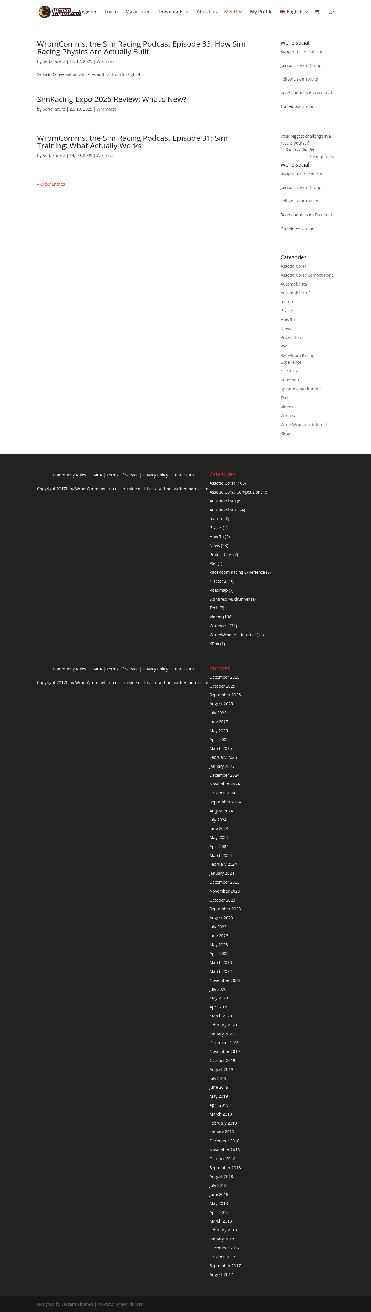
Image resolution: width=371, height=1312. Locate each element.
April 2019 (219, 1105)
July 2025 (218, 712)
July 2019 (218, 1078)
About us (207, 11)
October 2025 (222, 686)
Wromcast (106, 61)
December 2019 (224, 1042)
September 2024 (225, 802)
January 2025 (222, 766)
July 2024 (218, 820)
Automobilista (294, 284)
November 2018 (225, 1149)
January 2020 (222, 1034)
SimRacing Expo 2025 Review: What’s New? (111, 99)
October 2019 (222, 1060)
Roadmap (290, 380)
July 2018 (218, 1185)
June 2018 (219, 1194)
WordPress (132, 1304)
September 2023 (225, 908)
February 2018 (223, 1230)
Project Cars (292, 337)
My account (138, 11)
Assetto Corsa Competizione (307, 275)
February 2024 (223, 864)
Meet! (230, 11)
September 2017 (225, 1265)
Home (64, 11)
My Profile (261, 11)
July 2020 (218, 989)
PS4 (284, 346)
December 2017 (224, 1248)
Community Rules (69, 475)
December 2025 (224, 677)
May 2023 (219, 944)
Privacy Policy (155, 475)
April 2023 (219, 953)
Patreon (315, 51)
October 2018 (222, 1158)
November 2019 (225, 1051)
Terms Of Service (122, 475)
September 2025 (225, 694)
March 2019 (221, 1114)
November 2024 (225, 784)
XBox (285, 433)
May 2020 (219, 998)
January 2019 (222, 1131)
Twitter (312, 79)
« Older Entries (51, 184)
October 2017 (222, 1257)
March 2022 (221, 971)
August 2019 (221, 1069)
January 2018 (222, 1239)
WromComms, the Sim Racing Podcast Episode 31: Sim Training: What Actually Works (132, 142)
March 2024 (221, 855)
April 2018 (219, 1212)
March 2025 (221, 748)
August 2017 (221, 1274)
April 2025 (219, 739)
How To (288, 319)
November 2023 (225, 891)
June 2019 (219, 1087)
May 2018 (219, 1203)
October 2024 (222, 793)
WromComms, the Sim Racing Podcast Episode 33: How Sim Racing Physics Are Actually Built (141, 47)
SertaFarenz (54, 61)
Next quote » (322, 156)
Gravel (287, 310)
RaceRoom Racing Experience (237, 572)
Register (88, 11)
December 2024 (224, 775)
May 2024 (219, 837)
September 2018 (225, 1167)
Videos (287, 407)
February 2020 (223, 1025)
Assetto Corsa (294, 266)
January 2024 (222, 873)
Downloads (171, 11)
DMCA (96, 475)
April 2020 (219, 1007)
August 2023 (221, 917)
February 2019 (223, 1123)
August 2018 (221, 1176)
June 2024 (219, 828)
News (286, 328)
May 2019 (219, 1096)
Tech (285, 398)
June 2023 (219, 935)
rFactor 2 (289, 371)
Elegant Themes (77, 1304)
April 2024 (219, 846)
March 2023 (221, 962)
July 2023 (218, 926)
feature (287, 301)
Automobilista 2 (295, 292)
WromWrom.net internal (304, 424)
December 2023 (224, 882)
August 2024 (221, 811)
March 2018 (221, 1221)
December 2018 (224, 1140)
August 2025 (221, 703)
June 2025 (219, 721)
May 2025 (219, 730)
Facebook (324, 93)
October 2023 (222, 900)
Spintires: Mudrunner (301, 389)
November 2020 (225, 980)
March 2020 (221, 1016)
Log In (111, 11)
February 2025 (223, 757)
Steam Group (309, 65)
